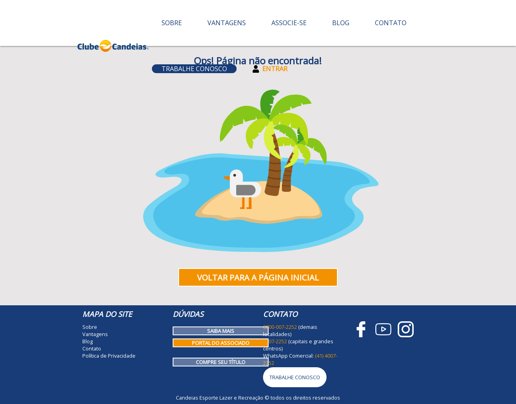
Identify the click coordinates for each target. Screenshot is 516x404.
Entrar (270, 68)
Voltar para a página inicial (258, 277)
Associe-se (289, 22)
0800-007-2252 (280, 326)
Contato (390, 22)
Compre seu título (220, 362)
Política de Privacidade (108, 355)
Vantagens (226, 22)
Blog (340, 22)
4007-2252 (275, 341)
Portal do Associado (220, 342)
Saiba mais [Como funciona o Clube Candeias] (220, 330)
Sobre (171, 22)
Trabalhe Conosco (194, 68)
